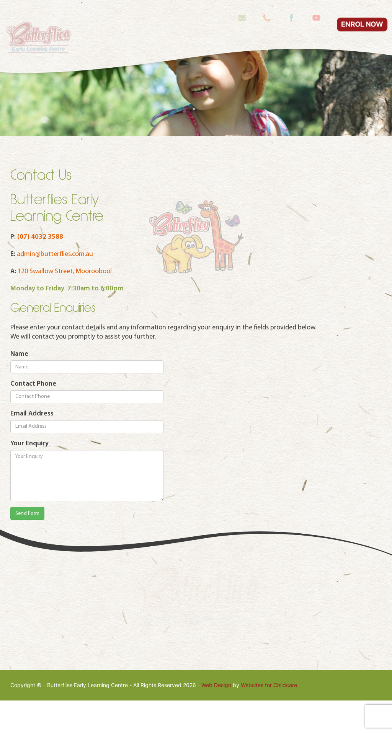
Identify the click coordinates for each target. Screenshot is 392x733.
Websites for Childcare (269, 717)
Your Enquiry (29, 476)
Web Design (216, 717)
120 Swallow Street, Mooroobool (65, 304)
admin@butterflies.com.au (55, 286)
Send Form (27, 546)
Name (19, 386)
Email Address (32, 446)
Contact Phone (33, 416)
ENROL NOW (362, 8)
